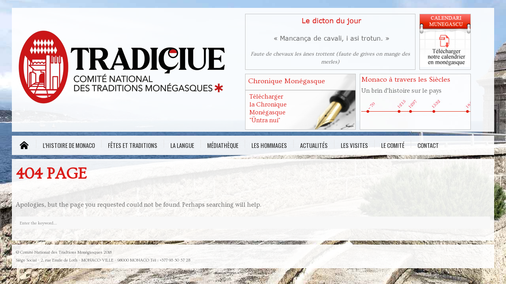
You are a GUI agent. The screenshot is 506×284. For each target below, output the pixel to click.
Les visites (354, 144)
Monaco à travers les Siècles (405, 79)
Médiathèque (222, 144)
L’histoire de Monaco (69, 144)
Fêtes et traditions (132, 144)
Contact (428, 144)
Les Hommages (269, 144)
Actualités (314, 144)
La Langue (182, 144)
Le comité (392, 144)
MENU (24, 145)
